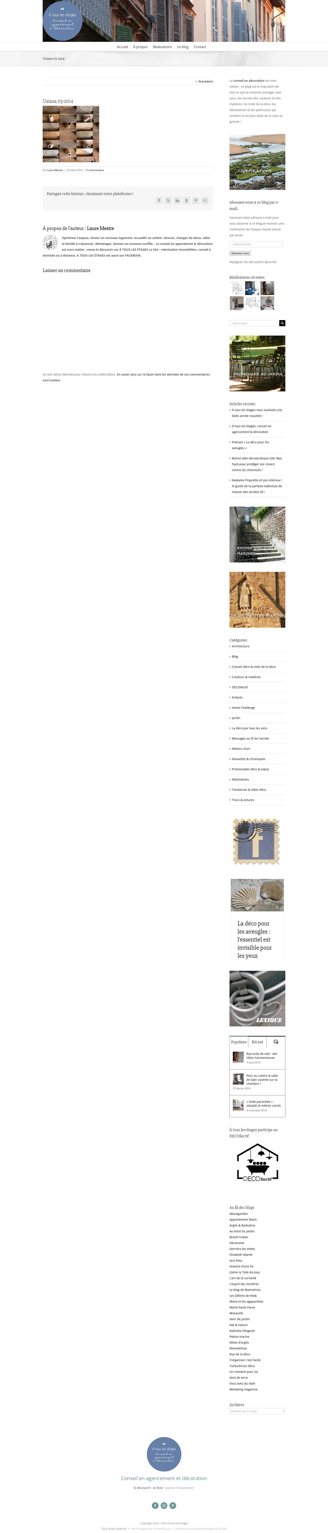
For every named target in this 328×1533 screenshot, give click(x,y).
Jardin (236, 718)
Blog (235, 656)
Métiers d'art (241, 749)
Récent (257, 1042)
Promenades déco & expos (250, 769)
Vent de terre (238, 1378)
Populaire (239, 1042)
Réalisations (240, 779)
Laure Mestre (55, 170)
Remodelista (238, 1348)
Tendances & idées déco (249, 790)
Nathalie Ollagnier (242, 1331)
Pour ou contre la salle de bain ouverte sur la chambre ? (262, 1080)
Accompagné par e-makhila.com (151, 1528)
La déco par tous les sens (249, 728)
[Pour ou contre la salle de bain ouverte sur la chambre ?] (238, 1076)
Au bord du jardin (242, 1231)
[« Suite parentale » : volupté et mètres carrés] (238, 1102)
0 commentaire (95, 170)
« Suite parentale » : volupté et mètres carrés (263, 1104)
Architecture (240, 646)
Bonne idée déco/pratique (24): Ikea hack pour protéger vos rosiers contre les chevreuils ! (257, 464)
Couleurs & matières (246, 677)
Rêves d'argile (239, 1342)
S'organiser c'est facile (245, 1360)
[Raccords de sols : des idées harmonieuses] (238, 1054)
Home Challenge (243, 708)
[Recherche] (282, 323)
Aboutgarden (238, 1214)
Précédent (206, 81)
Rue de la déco (239, 1354)
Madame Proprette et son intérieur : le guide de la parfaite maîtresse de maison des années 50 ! (257, 486)
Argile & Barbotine (242, 1225)
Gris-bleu (235, 1260)
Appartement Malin (243, 1219)
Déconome (236, 1243)
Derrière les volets (242, 1249)
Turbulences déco (242, 1366)
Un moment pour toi (243, 1372)
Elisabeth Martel (240, 1255)
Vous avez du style (242, 1383)
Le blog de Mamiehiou (245, 1290)
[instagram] (164, 1505)
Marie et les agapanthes (246, 1301)
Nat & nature (238, 1325)
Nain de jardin (239, 1319)
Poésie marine (239, 1337)
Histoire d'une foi (241, 1266)
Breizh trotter (238, 1237)
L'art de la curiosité (242, 1278)
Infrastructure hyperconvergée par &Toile (201, 1528)
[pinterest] (172, 1505)
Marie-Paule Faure (242, 1307)
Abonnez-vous (240, 253)
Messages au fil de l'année (250, 738)
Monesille (236, 1313)
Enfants (237, 697)
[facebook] (155, 1505)
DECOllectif (240, 687)
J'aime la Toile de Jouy (244, 1272)
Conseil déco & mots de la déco (254, 667)
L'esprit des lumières (244, 1284)
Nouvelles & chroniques (248, 759)
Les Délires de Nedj (243, 1296)
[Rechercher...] (254, 323)
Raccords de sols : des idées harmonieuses (261, 1056)
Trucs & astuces (243, 800)
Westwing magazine (243, 1389)
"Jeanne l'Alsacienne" (179, 1488)
